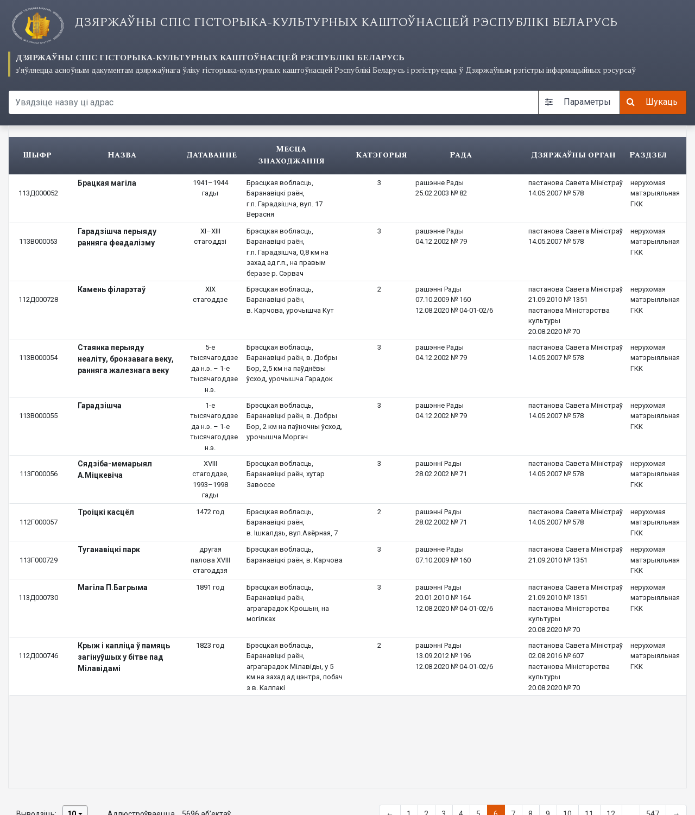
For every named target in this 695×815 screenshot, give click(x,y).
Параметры (578, 102)
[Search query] (273, 102)
